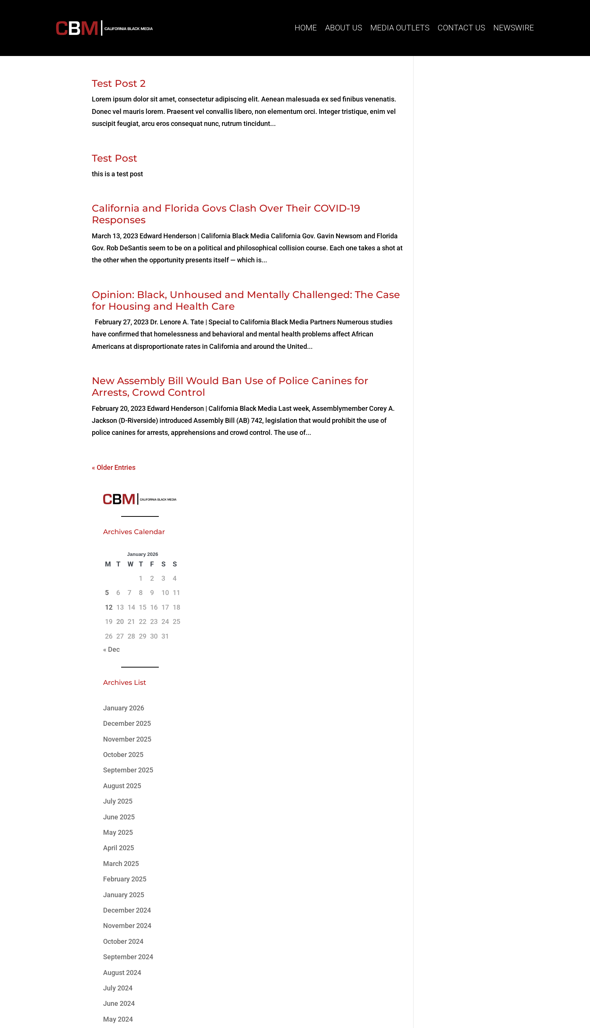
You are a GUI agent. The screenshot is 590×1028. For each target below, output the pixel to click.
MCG (318, 1003)
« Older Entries (113, 467)
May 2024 (440, 615)
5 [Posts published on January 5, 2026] (428, 189)
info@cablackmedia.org (146, 926)
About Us (343, 27)
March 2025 (443, 460)
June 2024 (440, 600)
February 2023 (446, 678)
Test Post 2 (119, 83)
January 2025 (445, 491)
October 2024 (445, 538)
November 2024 (449, 522)
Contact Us (461, 27)
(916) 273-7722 (136, 945)
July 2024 (439, 585)
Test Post (114, 158)
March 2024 (443, 647)
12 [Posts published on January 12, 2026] (430, 203)
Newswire (513, 27)
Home (306, 27)
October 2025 (445, 351)
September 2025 (450, 367)
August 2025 (444, 382)
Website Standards (361, 995)
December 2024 (449, 507)
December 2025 (449, 320)
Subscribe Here (402, 934)
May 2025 (440, 429)
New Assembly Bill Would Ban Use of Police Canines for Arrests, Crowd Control (230, 386)
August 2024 (444, 569)
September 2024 (450, 553)
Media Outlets (399, 27)
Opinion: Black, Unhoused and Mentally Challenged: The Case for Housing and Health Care (232, 300)
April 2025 (440, 444)
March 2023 (443, 662)
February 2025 (446, 476)
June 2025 (440, 413)
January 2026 (445, 305)
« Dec (433, 246)
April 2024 (440, 631)
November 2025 (449, 335)
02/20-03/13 (443, 744)
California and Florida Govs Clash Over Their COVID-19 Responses (226, 214)
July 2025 (439, 398)
